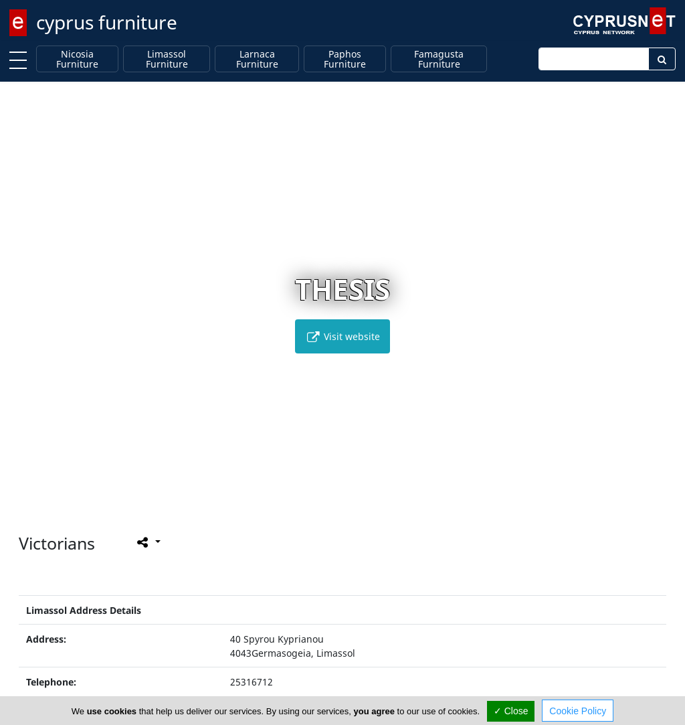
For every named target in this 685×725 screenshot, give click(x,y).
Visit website (342, 336)
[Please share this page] (147, 542)
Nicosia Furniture (77, 59)
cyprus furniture (106, 22)
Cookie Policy (577, 711)
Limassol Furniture (167, 59)
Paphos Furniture (345, 59)
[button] (315, 501)
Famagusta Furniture (439, 59)
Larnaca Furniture (257, 59)
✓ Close (511, 711)
